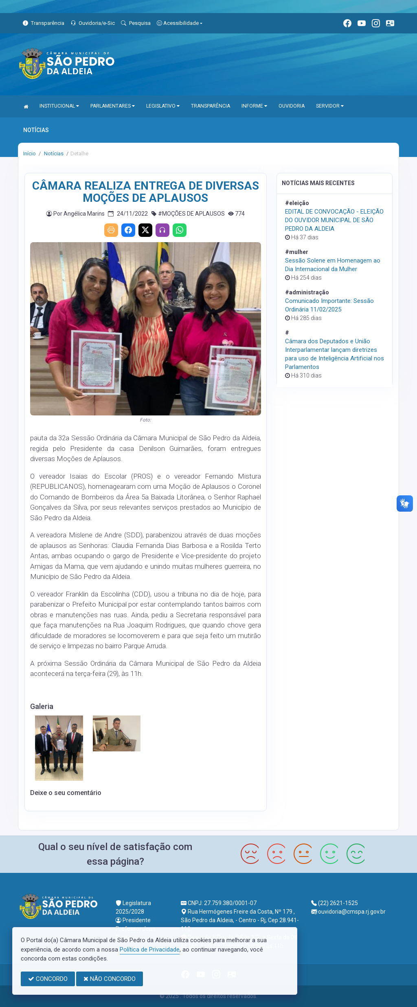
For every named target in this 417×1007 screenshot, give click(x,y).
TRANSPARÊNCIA (210, 106)
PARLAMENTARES (112, 106)
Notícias (53, 153)
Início (29, 153)
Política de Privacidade (150, 949)
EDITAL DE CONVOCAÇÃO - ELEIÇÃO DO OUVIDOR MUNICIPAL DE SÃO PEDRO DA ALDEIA (334, 220)
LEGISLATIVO (163, 106)
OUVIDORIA (292, 106)
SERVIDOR (330, 106)
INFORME (254, 106)
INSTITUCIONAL (59, 106)
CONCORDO (48, 979)
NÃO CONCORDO (109, 979)
